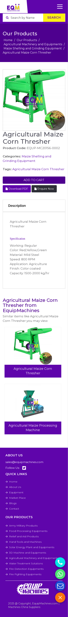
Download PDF (17, 188)
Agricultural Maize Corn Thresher (38, 169)
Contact (14, 508)
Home (8, 40)
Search (54, 17)
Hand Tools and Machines (25, 541)
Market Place (17, 497)
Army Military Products (23, 525)
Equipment (16, 492)
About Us (15, 487)
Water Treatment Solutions (26, 563)
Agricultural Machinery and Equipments (33, 44)
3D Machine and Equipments (27, 552)
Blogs (13, 503)
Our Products (27, 40)
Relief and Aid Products (24, 536)
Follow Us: (15, 468)
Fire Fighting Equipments (25, 574)
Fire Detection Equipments (26, 568)
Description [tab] (17, 206)
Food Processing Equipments (28, 531)
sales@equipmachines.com (24, 462)
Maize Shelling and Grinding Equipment (33, 48)
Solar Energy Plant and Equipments (31, 547)
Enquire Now (44, 188)
